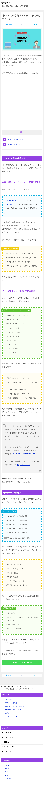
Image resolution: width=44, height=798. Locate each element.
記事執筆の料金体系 (13, 144)
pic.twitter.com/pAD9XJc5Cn (25, 454)
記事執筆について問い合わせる (22, 662)
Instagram (8, 772)
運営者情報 (9, 699)
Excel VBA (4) (8, 732)
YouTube (8, 778)
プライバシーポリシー (12, 716)
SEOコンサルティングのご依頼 (15, 706)
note (6, 775)
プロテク (6, 3)
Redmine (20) (8, 737)
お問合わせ (9, 713)
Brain (7, 768)
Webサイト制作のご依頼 (13, 709)
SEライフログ (11, 200)
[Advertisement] (22, 101)
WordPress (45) (9, 747)
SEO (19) (7, 742)
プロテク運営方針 (11, 703)
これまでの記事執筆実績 (15, 139)
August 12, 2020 (23, 465)
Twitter (7, 765)
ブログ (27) (7, 751)
